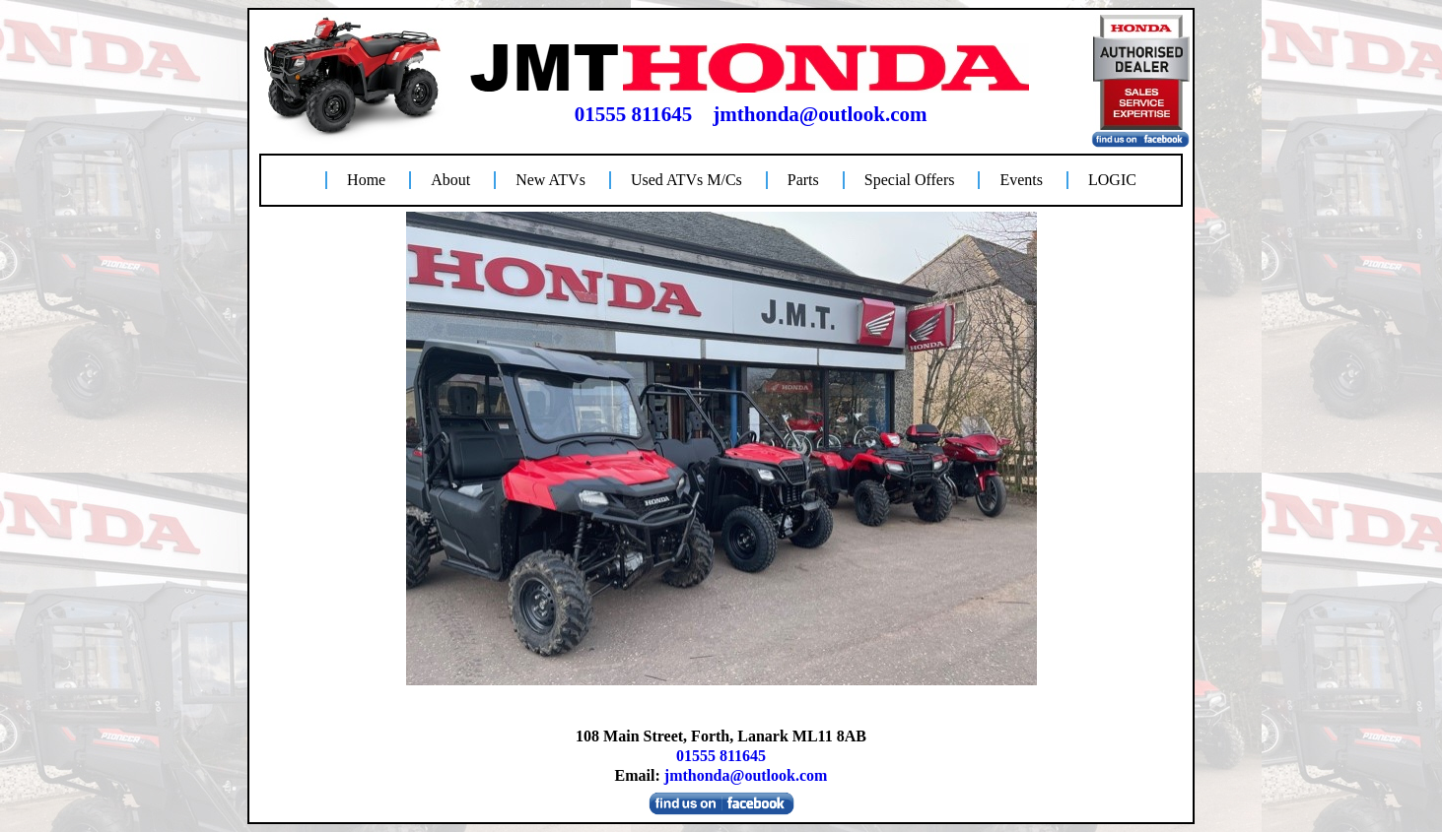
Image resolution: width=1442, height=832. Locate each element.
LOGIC (1112, 179)
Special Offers (909, 179)
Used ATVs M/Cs (686, 179)
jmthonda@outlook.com (820, 114)
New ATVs (550, 179)
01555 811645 (634, 114)
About (450, 179)
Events (1021, 179)
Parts (803, 179)
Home (366, 179)
